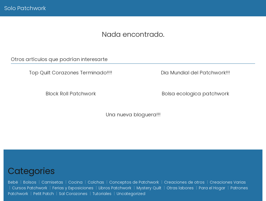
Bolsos (29, 182)
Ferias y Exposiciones (72, 188)
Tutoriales (102, 193)
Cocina (75, 182)
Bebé (13, 182)
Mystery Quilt (149, 188)
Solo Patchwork (25, 8)
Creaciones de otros (184, 182)
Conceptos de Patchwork (134, 182)
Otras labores (180, 188)
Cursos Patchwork (29, 188)
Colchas (96, 182)
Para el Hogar (212, 188)
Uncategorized (131, 193)
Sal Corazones (73, 193)
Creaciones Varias (228, 182)
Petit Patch (43, 193)
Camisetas (52, 182)
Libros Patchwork (115, 188)
